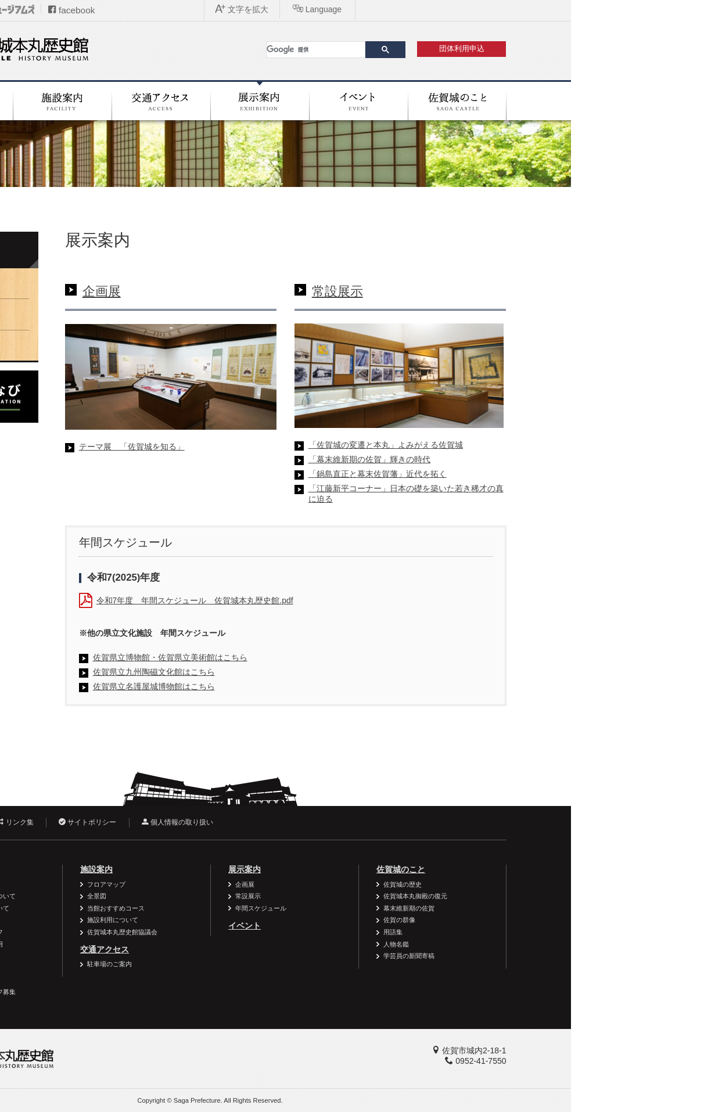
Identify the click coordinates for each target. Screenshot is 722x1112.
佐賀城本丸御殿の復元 (566, 896)
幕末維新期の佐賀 (559, 908)
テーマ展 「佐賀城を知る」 (283, 446)
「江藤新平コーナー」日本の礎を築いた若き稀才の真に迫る (557, 493)
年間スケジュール (111, 345)
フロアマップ (257, 884)
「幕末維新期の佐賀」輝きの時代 (520, 459)
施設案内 (247, 869)
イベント (395, 925)
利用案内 (99, 869)
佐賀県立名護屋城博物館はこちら (305, 686)
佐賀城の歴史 (553, 884)
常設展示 (488, 291)
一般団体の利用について (125, 908)
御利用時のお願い (115, 955)
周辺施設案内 (109, 979)
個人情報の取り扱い (328, 822)
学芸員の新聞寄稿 (559, 955)
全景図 (247, 896)
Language (619, 9)
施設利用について (263, 919)
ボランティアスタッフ (122, 932)
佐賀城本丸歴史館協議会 (273, 932)
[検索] (466, 49)
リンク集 (166, 822)
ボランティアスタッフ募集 (128, 991)
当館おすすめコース (267, 908)
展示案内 (97, 251)
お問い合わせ (96, 822)
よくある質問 (109, 968)
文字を (543, 9)
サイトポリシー (238, 822)
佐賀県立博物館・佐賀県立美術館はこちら (321, 657)
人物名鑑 (547, 944)
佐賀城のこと (551, 869)
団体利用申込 (612, 49)
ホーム (80, 202)
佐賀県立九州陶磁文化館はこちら (305, 671)
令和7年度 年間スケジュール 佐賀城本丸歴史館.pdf (345, 600)
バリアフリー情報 (115, 884)
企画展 (253, 291)
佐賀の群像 (550, 919)
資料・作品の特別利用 (122, 944)
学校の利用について (119, 919)
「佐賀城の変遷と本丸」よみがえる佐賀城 (536, 444)
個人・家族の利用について (128, 896)
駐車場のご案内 (260, 963)
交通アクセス (255, 949)
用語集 (544, 932)
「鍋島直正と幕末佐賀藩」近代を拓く (528, 473)
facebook (222, 10)
